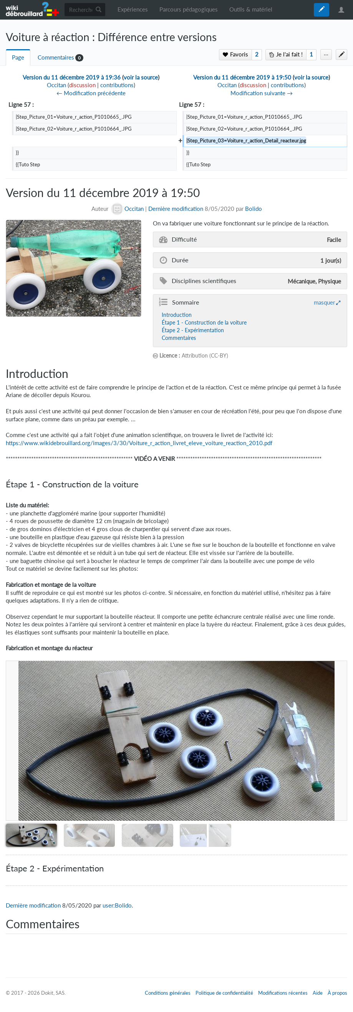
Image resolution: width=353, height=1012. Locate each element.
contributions (117, 85)
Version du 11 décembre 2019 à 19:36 (72, 77)
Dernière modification (175, 208)
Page (18, 57)
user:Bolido (117, 905)
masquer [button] (324, 302)
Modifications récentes (283, 993)
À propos (337, 993)
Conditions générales (168, 993)
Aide (318, 993)
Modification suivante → (261, 93)
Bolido (253, 208)
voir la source (141, 77)
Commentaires (56, 57)
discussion (82, 85)
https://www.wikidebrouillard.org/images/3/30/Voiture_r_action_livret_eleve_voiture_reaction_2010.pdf (139, 443)
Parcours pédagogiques (188, 9)
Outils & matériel (250, 9)
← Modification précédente (91, 93)
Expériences (133, 9)
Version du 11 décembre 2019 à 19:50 (242, 77)
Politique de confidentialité (224, 993)
